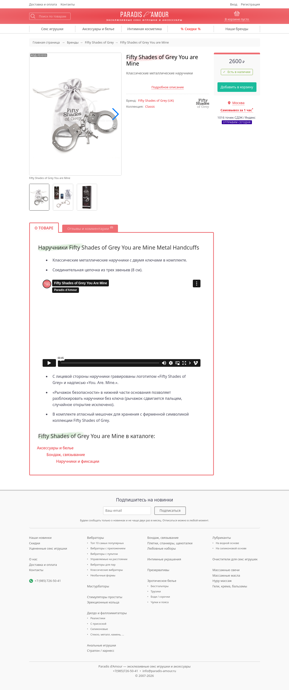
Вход (233, 4)
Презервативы (158, 570)
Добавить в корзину (237, 87)
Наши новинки (40, 537)
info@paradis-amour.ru (159, 671)
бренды (236, 29)
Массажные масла (226, 575)
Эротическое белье (161, 581)
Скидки (191, 29)
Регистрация (250, 4)
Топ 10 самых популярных (107, 543)
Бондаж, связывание (66, 454)
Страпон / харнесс (100, 650)
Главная (46, 42)
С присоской (98, 623)
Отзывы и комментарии (88, 228)
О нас (33, 559)
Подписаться (170, 510)
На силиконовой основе (231, 548)
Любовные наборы (161, 548)
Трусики (156, 591)
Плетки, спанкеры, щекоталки (170, 543)
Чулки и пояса (160, 602)
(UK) (156, 100)
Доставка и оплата (43, 564)
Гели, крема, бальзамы (229, 586)
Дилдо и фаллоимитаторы (107, 613)
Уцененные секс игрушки (48, 548)
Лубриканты (221, 537)
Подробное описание (167, 87)
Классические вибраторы (106, 570)
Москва (238, 102)
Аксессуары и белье (55, 448)
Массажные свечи (225, 570)
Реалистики (97, 618)
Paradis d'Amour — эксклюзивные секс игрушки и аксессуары (144, 666)
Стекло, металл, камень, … (107, 634)
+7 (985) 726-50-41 (48, 581)
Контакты (68, 4)
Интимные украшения (164, 559)
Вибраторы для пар (103, 564)
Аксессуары (98, 29)
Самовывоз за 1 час (237, 110)
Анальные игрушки (101, 645)
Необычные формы (102, 575)
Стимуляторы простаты (104, 597)
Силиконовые (99, 629)
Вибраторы (95, 537)
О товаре (44, 228)
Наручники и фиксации (77, 461)
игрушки (52, 29)
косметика (144, 29)
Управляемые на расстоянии (108, 559)
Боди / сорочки (160, 596)
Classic (150, 106)
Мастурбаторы (98, 586)
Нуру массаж (222, 581)
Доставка (43, 4)
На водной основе (227, 543)
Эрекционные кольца (103, 602)
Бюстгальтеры (160, 586)
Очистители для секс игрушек (235, 559)
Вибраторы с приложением (107, 548)
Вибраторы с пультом (104, 554)
